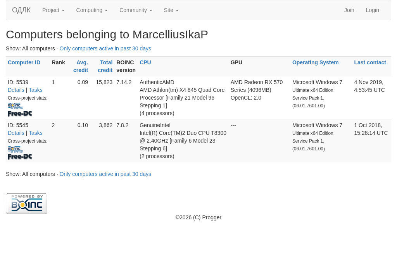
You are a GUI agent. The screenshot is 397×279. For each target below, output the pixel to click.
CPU (145, 62)
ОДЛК (21, 10)
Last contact (370, 62)
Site (171, 10)
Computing (92, 10)
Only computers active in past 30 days (106, 48)
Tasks (36, 90)
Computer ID (24, 62)
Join (349, 10)
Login (372, 10)
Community (135, 10)
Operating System (315, 62)
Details (16, 90)
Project (53, 10)
